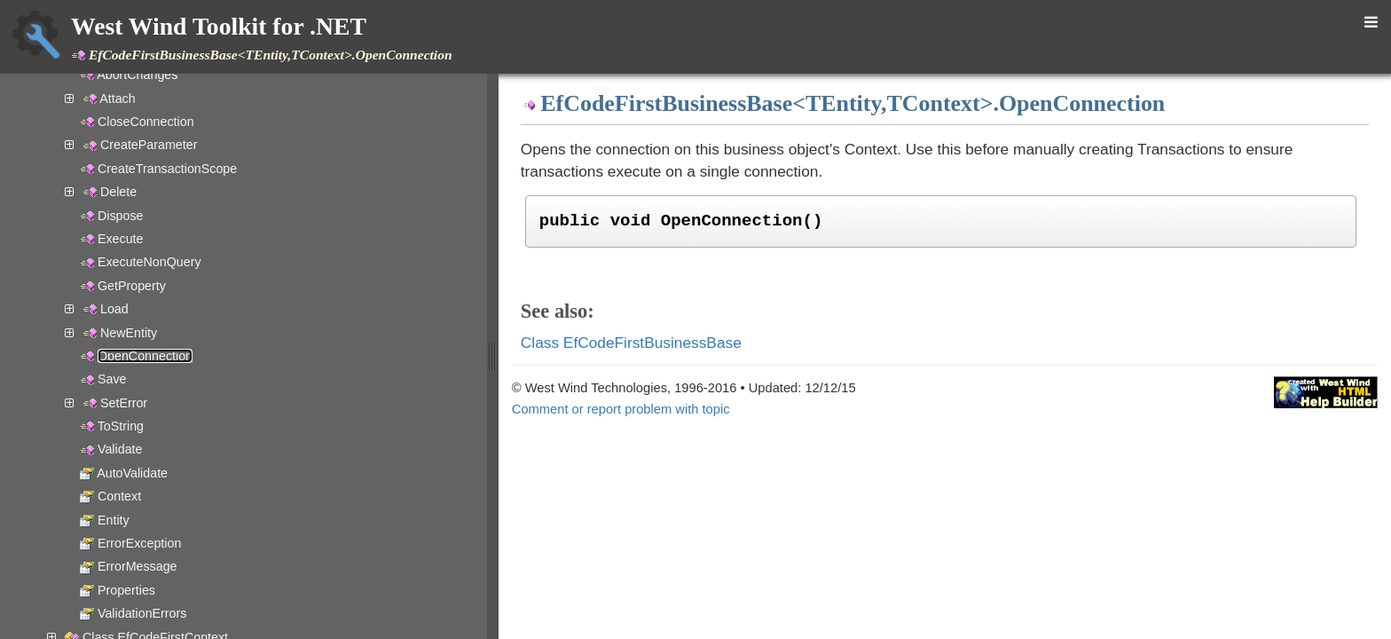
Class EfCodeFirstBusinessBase (631, 342)
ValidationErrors (142, 613)
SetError (123, 403)
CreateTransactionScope (167, 169)
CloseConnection (146, 121)
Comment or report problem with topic (621, 409)
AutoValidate (132, 473)
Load (114, 309)
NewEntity (128, 333)
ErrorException (139, 543)
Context (119, 496)
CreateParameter (148, 145)
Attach (117, 98)
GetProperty (132, 286)
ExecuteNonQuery (149, 262)
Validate (120, 449)
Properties (126, 590)
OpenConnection (145, 356)
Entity (114, 520)
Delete (118, 192)
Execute (121, 239)
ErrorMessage (137, 566)
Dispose (121, 216)
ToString (121, 426)
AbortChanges (137, 74)
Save (112, 379)
